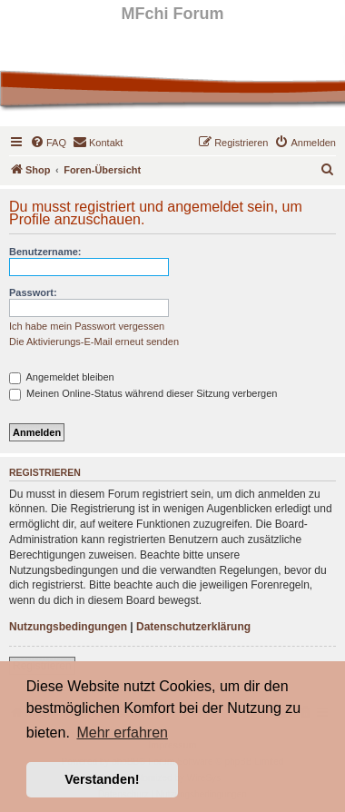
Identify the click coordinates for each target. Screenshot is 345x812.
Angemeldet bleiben (61, 376)
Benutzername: (45, 251)
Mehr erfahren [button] (122, 732)
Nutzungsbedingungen (68, 626)
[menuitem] (48, 142)
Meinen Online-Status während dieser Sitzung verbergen (143, 393)
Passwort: (33, 292)
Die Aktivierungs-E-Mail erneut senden (94, 341)
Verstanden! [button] (101, 779)
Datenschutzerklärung (193, 626)
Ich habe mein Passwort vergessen (86, 326)
